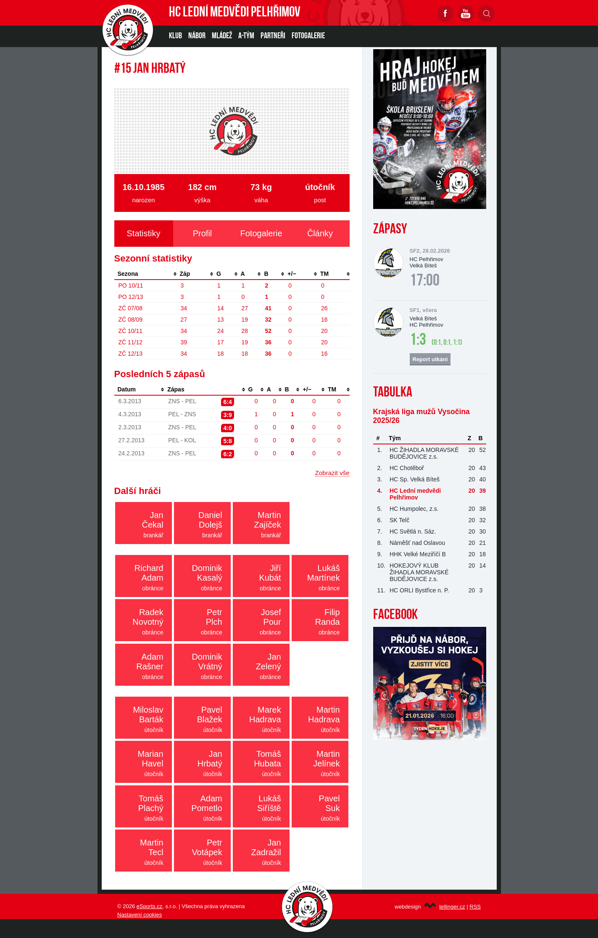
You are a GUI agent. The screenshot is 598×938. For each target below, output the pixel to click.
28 (245, 331)
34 (184, 308)
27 (245, 308)
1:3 (418, 340)
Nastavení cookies (139, 915)
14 (220, 308)
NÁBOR (196, 36)
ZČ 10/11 (131, 331)
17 (220, 342)
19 (245, 319)
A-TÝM (246, 36)
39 (184, 342)
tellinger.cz (452, 907)
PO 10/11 (131, 285)
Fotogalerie (308, 36)
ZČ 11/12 (131, 342)
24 (220, 331)
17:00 (425, 281)
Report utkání (430, 359)
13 (220, 319)
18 (220, 353)
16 (324, 319)
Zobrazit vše (332, 472)
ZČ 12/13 (131, 353)
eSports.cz (149, 906)
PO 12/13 (131, 296)
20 (324, 331)
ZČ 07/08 (131, 308)
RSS (475, 907)
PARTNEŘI (273, 36)
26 (324, 308)
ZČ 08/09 (131, 319)
